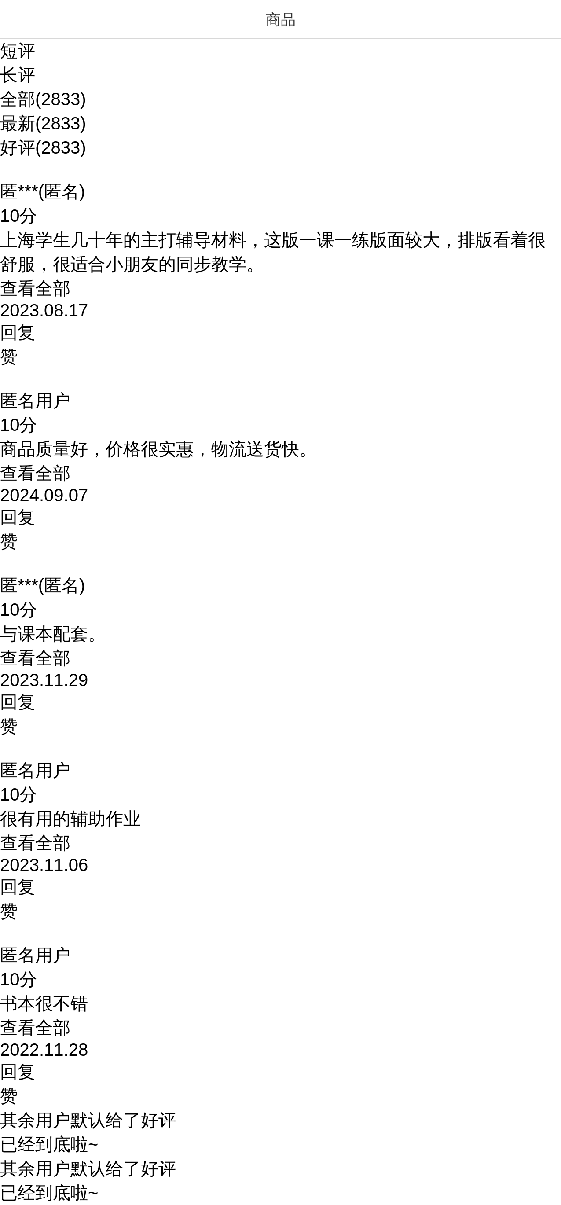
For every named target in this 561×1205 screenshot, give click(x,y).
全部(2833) (43, 99)
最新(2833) (43, 123)
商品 (281, 19)
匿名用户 (35, 400)
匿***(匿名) (42, 191)
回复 (17, 332)
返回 (17, 19)
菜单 (543, 19)
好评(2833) (43, 147)
